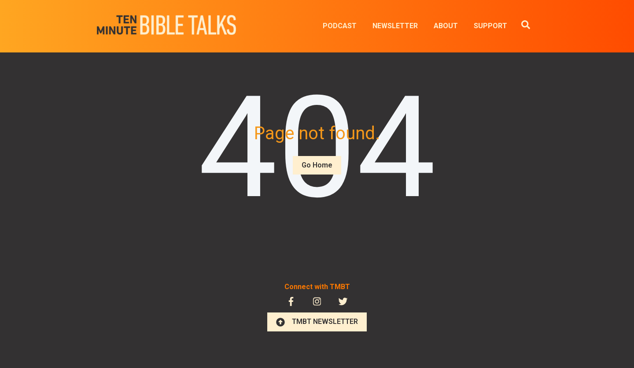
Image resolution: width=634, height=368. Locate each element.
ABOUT (446, 26)
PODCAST (340, 26)
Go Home (317, 165)
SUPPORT (490, 26)
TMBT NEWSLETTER (317, 321)
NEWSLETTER (395, 26)
